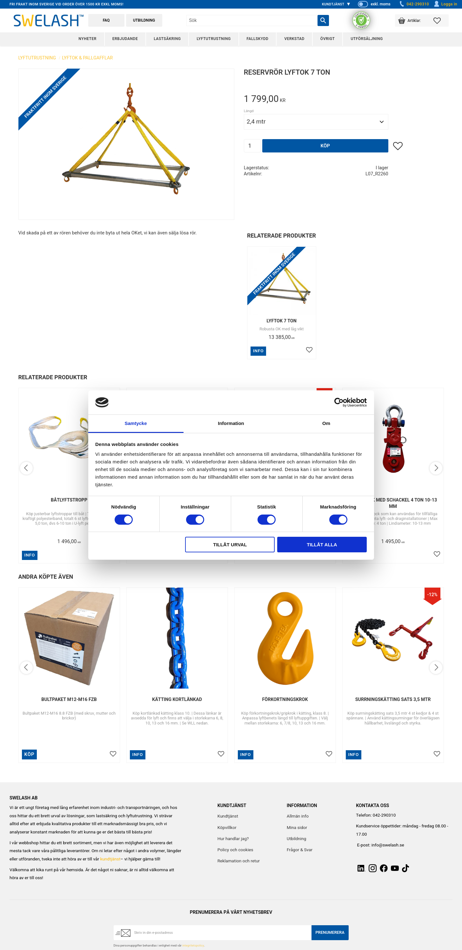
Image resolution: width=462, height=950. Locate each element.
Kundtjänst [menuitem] (333, 4)
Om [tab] (326, 423)
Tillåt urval (230, 544)
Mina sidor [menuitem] (297, 828)
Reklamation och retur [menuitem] (239, 861)
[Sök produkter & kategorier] (252, 20)
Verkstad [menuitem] (294, 39)
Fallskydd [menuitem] (258, 39)
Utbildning (144, 20)
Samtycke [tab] (135, 423)
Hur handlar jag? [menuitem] (233, 839)
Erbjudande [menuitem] (125, 39)
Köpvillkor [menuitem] (227, 828)
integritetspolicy (193, 945)
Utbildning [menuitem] (296, 839)
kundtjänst (110, 859)
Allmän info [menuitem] (298, 816)
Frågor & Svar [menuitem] (299, 850)
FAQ (106, 20)
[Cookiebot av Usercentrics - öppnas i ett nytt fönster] (339, 402)
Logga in (445, 4)
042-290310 (413, 4)
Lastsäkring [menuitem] (167, 39)
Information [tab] (231, 423)
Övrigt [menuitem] (327, 39)
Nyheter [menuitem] (87, 39)
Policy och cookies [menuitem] (235, 850)
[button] (440, 20)
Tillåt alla (322, 544)
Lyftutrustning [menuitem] (214, 39)
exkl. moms (380, 4)
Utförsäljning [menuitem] (367, 39)
